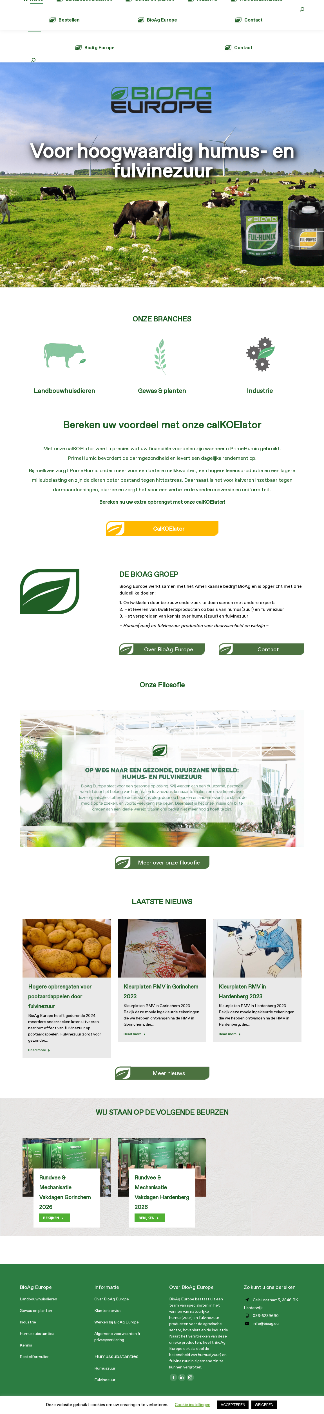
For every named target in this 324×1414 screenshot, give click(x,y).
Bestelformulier (34, 1368)
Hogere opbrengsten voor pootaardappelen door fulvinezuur (59, 1008)
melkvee (45, 482)
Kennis (26, 1356)
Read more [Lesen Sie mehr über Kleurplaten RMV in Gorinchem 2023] (135, 1045)
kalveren (244, 491)
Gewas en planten (36, 1322)
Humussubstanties (37, 1345)
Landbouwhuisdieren (64, 402)
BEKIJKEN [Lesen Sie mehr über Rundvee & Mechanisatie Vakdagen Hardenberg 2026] (148, 1228)
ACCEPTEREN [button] (233, 1405)
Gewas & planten (162, 402)
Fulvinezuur (104, 1391)
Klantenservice (108, 1322)
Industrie (260, 402)
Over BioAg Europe (111, 1310)
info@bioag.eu (95, 5)
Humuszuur (104, 1379)
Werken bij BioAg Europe (116, 1333)
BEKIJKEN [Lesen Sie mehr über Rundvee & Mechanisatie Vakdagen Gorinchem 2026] (53, 1228)
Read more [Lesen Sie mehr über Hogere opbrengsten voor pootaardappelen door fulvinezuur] (39, 1061)
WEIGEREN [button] (264, 1405)
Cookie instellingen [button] (192, 1404)
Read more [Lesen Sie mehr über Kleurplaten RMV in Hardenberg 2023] (230, 1045)
